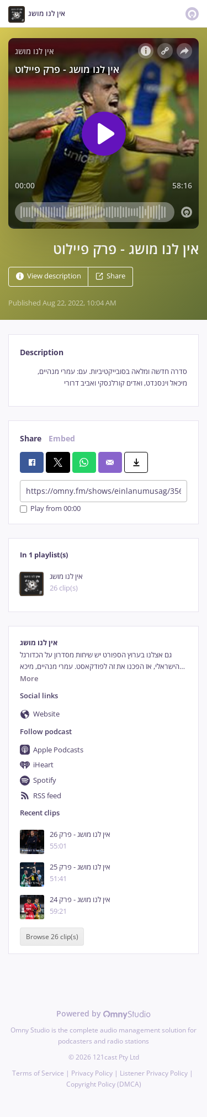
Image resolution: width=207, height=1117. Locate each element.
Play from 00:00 (50, 509)
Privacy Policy (92, 1073)
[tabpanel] (103, 377)
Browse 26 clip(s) (52, 936)
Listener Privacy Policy (154, 1073)
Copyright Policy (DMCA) (103, 1084)
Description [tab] (41, 352)
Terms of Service (38, 1073)
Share (110, 276)
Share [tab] (30, 438)
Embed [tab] (62, 438)
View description (48, 276)
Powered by (103, 1013)
